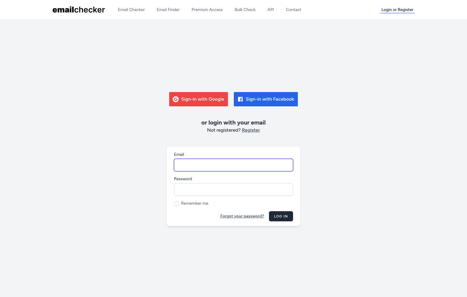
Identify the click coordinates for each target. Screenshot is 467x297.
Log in (281, 216)
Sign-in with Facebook (265, 99)
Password (183, 178)
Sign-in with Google (198, 99)
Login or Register (397, 9)
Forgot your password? (242, 216)
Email (179, 154)
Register (251, 130)
